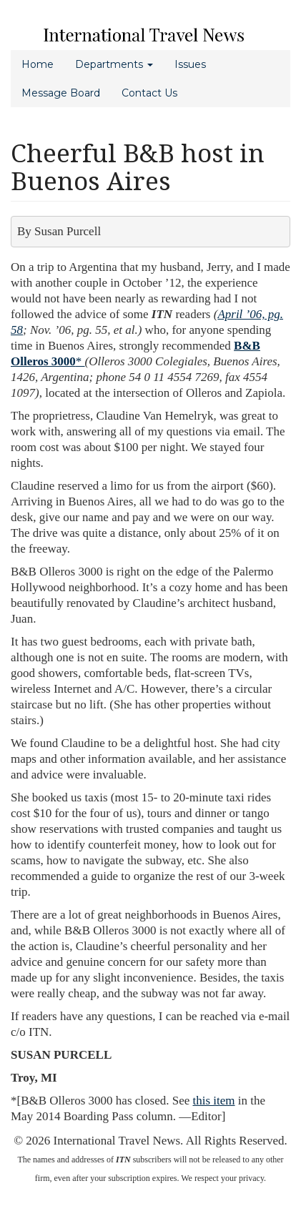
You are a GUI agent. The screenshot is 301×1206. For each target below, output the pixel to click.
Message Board (60, 93)
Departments (114, 64)
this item (214, 1100)
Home (37, 64)
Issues (190, 64)
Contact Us (149, 93)
